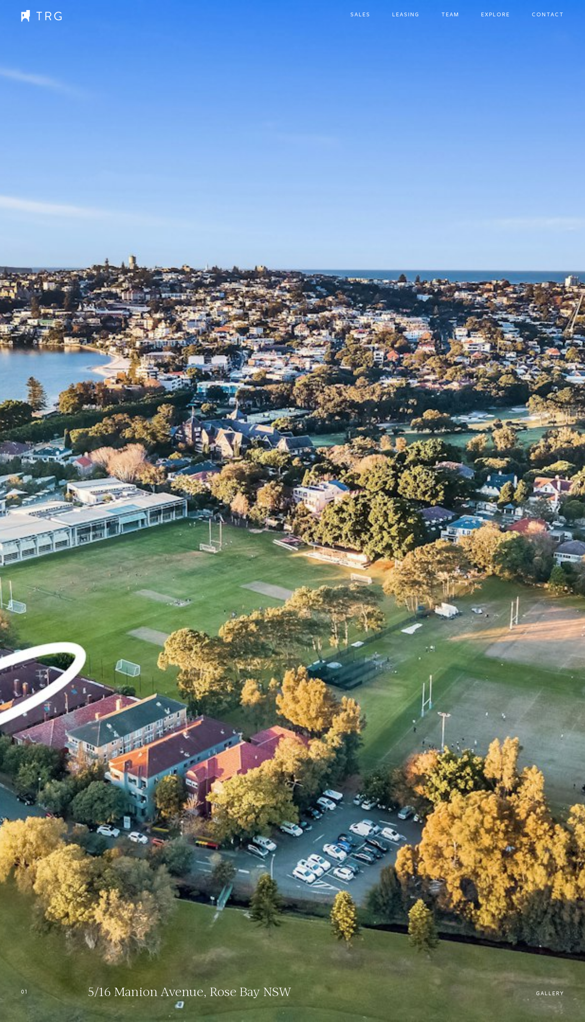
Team (450, 14)
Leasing (405, 14)
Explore (495, 14)
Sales (360, 14)
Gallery (550, 993)
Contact (548, 14)
